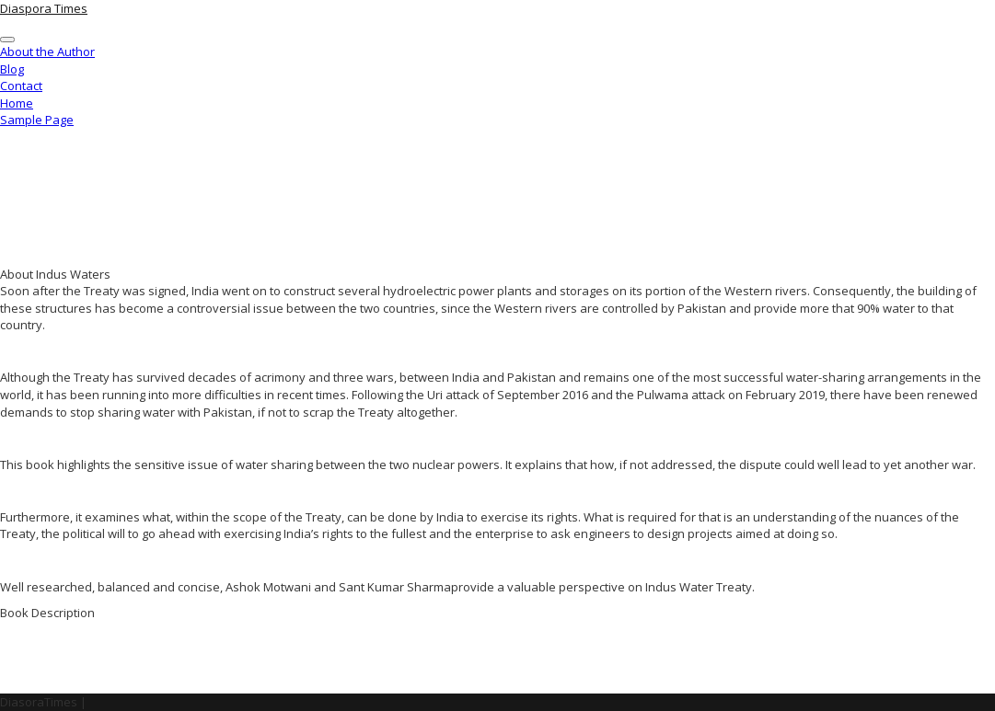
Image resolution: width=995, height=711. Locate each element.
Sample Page (37, 119)
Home (16, 103)
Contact (21, 85)
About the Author (47, 51)
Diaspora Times (43, 8)
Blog (12, 69)
